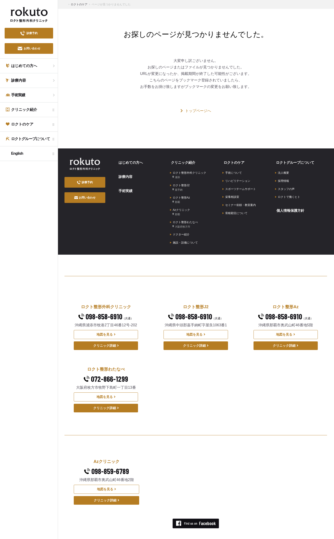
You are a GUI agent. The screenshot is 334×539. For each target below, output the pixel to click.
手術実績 (124, 187)
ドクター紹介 (179, 226)
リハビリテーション (236, 178)
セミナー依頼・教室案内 (239, 199)
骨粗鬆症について (234, 207)
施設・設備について (184, 233)
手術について (232, 171)
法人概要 (282, 171)
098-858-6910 (105, 307)
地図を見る (106, 325)
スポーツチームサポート (239, 185)
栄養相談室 (230, 192)
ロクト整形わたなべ (184, 217)
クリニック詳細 (106, 336)
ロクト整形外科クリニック (188, 173)
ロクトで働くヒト (287, 192)
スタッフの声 (285, 185)
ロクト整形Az (180, 195)
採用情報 (282, 178)
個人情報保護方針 (290, 204)
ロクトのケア (233, 162)
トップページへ (195, 111)
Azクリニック (180, 206)
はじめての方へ (130, 162)
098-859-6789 (106, 461)
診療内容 (124, 174)
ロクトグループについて (295, 162)
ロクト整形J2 (180, 184)
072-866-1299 (106, 369)
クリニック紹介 (183, 162)
